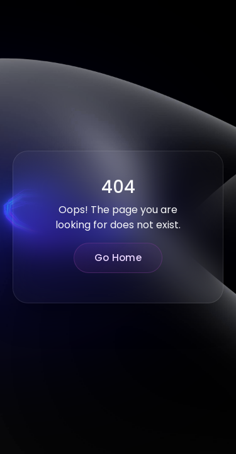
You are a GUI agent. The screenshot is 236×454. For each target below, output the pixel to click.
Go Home (118, 257)
